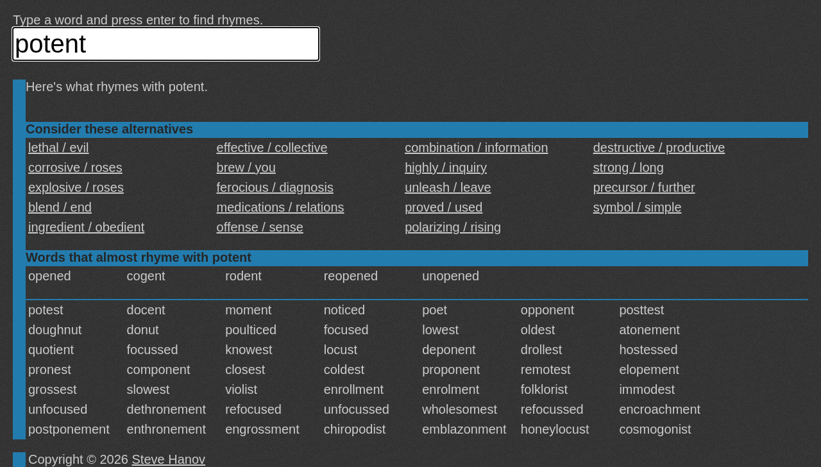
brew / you (246, 167)
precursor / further (644, 187)
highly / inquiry (446, 167)
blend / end (60, 207)
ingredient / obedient (86, 227)
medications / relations (280, 207)
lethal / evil (58, 147)
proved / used (443, 207)
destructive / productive (659, 147)
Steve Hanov (169, 459)
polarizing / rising (453, 227)
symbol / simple (637, 207)
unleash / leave (448, 187)
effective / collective (272, 147)
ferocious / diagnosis (275, 187)
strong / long (628, 167)
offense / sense (260, 227)
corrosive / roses (75, 167)
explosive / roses (76, 187)
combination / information (476, 147)
